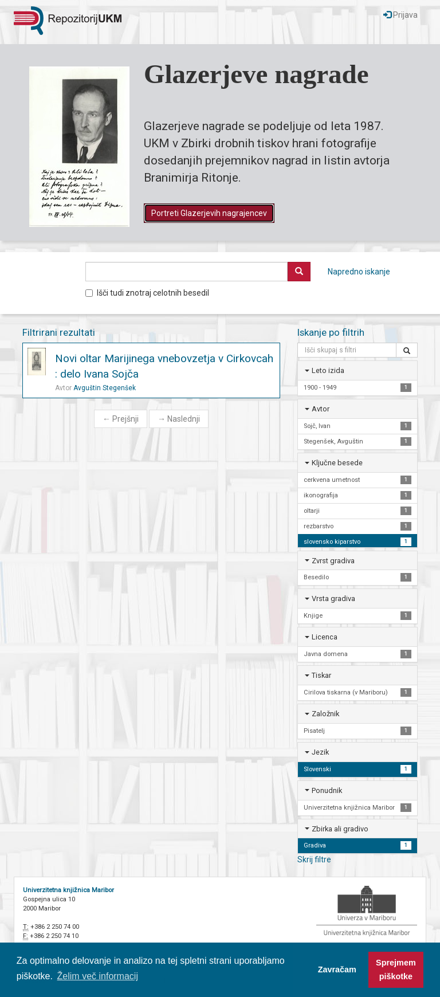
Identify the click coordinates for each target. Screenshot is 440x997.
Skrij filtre (314, 859)
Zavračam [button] (337, 969)
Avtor (320, 409)
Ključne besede (337, 462)
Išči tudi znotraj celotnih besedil (147, 292)
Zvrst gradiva (333, 560)
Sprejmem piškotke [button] (396, 969)
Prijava (400, 14)
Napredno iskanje (359, 271)
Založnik (325, 713)
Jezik (320, 752)
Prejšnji (121, 418)
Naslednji (179, 418)
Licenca (324, 637)
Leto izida (328, 370)
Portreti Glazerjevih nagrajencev (209, 213)
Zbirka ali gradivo (340, 829)
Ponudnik (327, 790)
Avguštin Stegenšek (104, 388)
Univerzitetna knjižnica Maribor (68, 890)
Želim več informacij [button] (97, 976)
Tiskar (321, 675)
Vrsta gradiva (333, 598)
